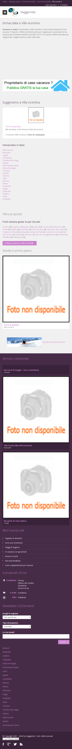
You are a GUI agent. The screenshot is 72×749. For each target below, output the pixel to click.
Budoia (23, 232)
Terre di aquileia (13, 126)
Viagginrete (28, 12)
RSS (21, 744)
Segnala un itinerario (13, 538)
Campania (7, 186)
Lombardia (7, 158)
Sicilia (5, 196)
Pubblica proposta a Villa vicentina (19, 243)
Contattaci (64, 5)
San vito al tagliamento (45, 234)
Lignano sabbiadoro (21, 227)
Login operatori (51, 5)
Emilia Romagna (9, 168)
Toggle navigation (5, 12)
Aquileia (14, 229)
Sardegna (6, 199)
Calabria (6, 194)
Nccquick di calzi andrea (15, 521)
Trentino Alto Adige (11, 160)
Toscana (6, 170)
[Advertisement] (36, 59)
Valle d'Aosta (8, 150)
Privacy (21, 580)
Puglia (5, 188)
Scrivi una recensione (14, 543)
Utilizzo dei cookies (26, 583)
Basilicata (7, 191)
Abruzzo (6, 181)
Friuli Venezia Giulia (10, 165)
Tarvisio (46, 227)
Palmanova (18, 237)
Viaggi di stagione (12, 547)
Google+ (9, 744)
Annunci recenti (11, 556)
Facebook (3, 744)
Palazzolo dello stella (55, 229)
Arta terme (57, 227)
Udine (35, 227)
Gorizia (18, 234)
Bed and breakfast (12, 561)
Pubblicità (22, 597)
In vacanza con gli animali (15, 552)
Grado (5, 229)
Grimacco (28, 234)
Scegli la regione (11, 613)
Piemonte (7, 152)
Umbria (6, 173)
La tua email (9, 632)
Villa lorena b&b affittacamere (18, 445)
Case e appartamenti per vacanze (19, 565)
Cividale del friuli (35, 232)
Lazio (5, 178)
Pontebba (25, 229)
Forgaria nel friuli (9, 232)
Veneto (6, 163)
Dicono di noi (23, 588)
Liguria (5, 155)
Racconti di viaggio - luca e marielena (21, 370)
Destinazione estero (11, 725)
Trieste (5, 227)
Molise (5, 183)
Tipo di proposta (11, 623)
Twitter (15, 744)
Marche (6, 176)
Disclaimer (22, 585)
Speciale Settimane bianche (36, 342)
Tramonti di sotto (52, 232)
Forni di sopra (37, 229)
